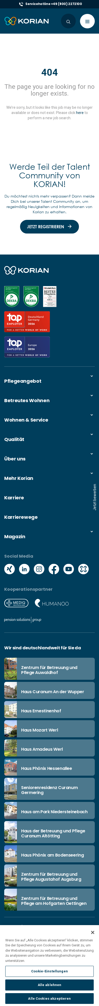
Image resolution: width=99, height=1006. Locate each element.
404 (49, 72)
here (80, 113)
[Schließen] (92, 937)
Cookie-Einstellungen (49, 977)
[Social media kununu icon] (83, 570)
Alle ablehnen (50, 990)
